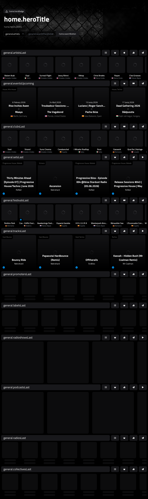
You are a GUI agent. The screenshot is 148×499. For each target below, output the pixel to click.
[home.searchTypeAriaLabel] (14, 34)
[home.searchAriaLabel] (41, 34)
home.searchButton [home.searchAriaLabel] (67, 33)
